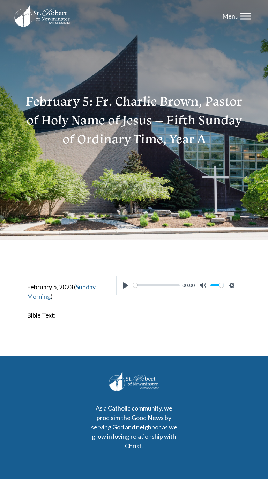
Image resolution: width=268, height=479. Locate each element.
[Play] (125, 285)
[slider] (156, 285)
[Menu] (245, 16)
